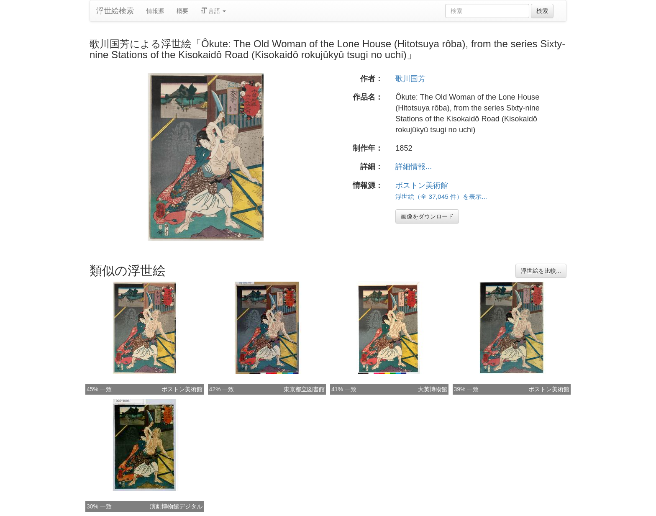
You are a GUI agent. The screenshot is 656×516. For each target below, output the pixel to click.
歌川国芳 (410, 78)
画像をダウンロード (427, 216)
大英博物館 (432, 389)
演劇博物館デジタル (176, 506)
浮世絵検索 (115, 11)
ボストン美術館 (421, 185)
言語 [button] (213, 11)
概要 (182, 11)
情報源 (155, 11)
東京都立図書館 (304, 389)
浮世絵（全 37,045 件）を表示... (441, 196)
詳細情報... (413, 166)
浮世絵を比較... (541, 270)
